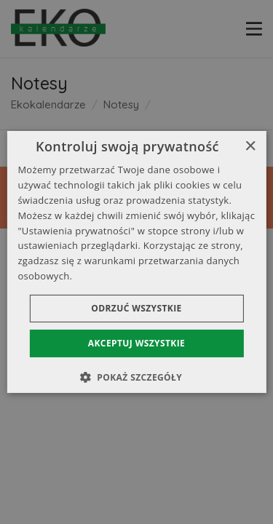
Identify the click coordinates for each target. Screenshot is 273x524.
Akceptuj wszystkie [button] (136, 343)
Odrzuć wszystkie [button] (136, 308)
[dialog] (136, 262)
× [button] (250, 146)
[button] (136, 377)
